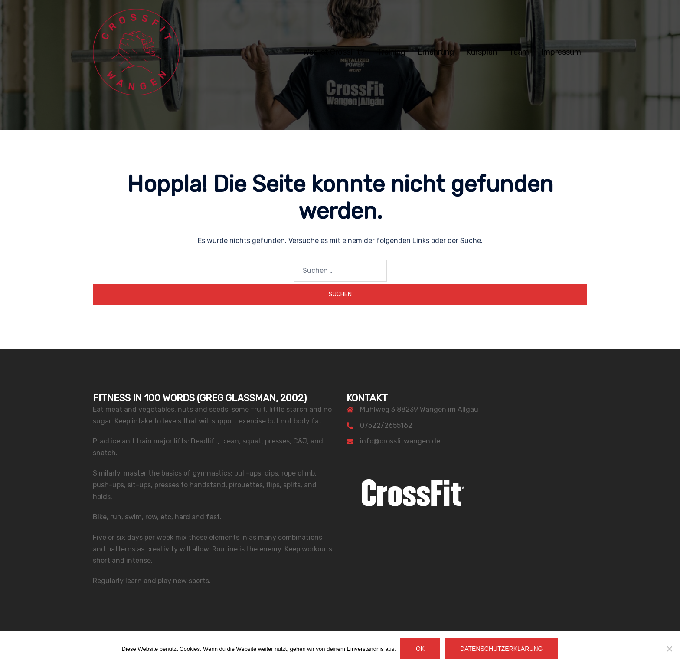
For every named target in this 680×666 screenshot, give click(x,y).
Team (519, 52)
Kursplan (481, 52)
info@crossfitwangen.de (400, 441)
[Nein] (669, 648)
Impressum (561, 52)
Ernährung (436, 52)
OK (420, 648)
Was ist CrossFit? (334, 52)
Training (391, 52)
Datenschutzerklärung (501, 648)
